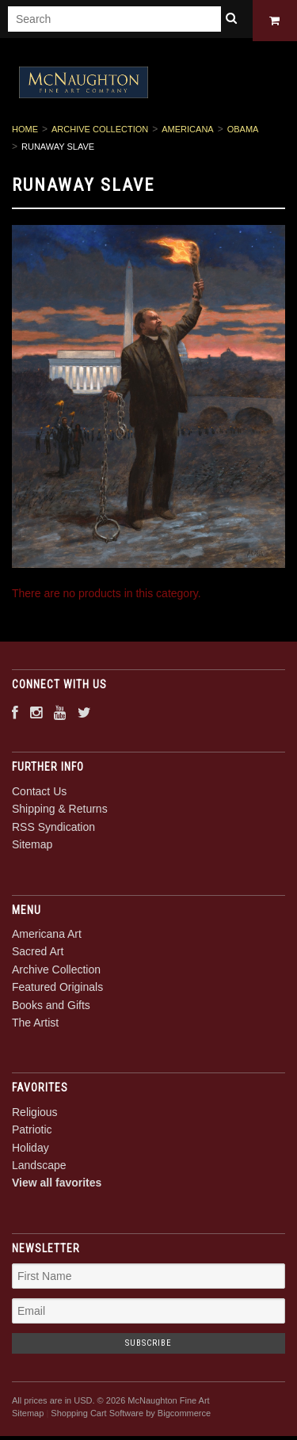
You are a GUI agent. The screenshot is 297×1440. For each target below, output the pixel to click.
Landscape (39, 1168)
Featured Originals (57, 990)
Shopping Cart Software (97, 1416)
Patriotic (32, 1132)
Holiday (30, 1150)
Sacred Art (37, 954)
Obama (243, 132)
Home (25, 132)
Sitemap (32, 847)
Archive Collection (99, 132)
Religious (35, 1114)
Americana (187, 132)
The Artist (35, 1025)
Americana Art (47, 937)
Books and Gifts (51, 1007)
